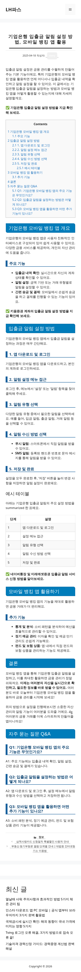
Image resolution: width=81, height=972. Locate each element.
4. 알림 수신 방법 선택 (29, 159)
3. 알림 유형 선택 (26, 154)
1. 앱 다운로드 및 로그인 (31, 145)
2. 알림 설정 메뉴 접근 (29, 150)
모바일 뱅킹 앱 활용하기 (25, 172)
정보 (41, 837)
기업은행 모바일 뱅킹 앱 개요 (28, 131)
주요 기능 (21, 136)
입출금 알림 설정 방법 (24, 141)
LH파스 (13, 9)
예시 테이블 (28, 168)
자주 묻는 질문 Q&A (22, 186)
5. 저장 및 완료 (24, 163)
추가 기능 (21, 177)
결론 (12, 182)
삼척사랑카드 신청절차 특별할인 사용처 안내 (42, 841)
